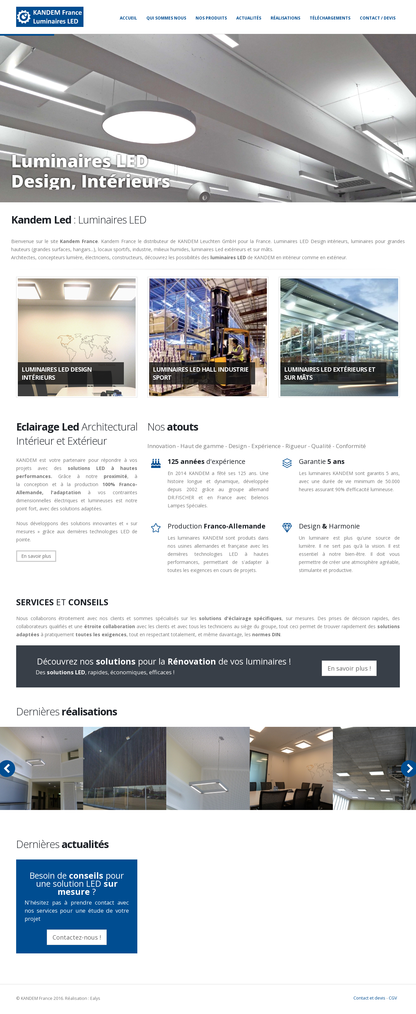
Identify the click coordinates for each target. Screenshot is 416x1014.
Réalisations (285, 18)
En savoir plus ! (349, 668)
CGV (393, 998)
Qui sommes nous (166, 18)
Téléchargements (330, 18)
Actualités (248, 18)
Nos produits (211, 18)
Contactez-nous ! (77, 937)
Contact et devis (369, 998)
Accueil (128, 18)
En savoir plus (36, 556)
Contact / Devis (377, 18)
